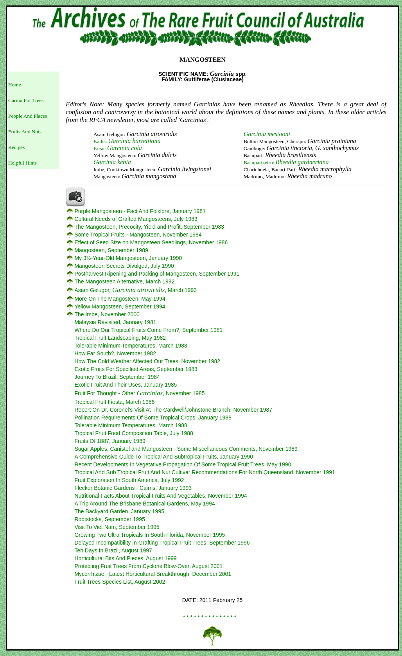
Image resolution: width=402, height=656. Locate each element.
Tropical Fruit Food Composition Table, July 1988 (133, 433)
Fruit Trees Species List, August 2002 (119, 582)
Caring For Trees (25, 100)
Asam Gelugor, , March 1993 (135, 290)
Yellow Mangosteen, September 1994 (119, 306)
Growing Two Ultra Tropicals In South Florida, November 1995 (149, 535)
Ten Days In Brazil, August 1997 (113, 550)
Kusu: (117, 148)
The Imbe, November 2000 (107, 314)
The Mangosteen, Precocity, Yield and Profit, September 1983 (149, 227)
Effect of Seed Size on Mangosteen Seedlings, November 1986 (151, 242)
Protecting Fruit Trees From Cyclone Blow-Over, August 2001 (148, 566)
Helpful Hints (22, 163)
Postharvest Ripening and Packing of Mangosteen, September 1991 (156, 274)
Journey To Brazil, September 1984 (117, 377)
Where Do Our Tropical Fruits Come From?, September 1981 (148, 330)
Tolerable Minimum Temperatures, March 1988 (130, 345)
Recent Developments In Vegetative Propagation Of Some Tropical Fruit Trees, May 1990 (182, 464)
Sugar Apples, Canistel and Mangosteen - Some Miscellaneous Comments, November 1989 (185, 449)
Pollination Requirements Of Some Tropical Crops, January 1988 (153, 417)
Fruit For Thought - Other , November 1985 (139, 393)
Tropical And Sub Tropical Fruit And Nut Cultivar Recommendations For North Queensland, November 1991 (204, 472)
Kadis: (127, 141)
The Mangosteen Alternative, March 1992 (124, 281)
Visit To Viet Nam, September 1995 (116, 527)
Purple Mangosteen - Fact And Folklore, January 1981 (139, 211)
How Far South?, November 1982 (115, 353)
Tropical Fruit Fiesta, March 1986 (114, 402)
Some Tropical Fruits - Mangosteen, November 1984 (137, 234)
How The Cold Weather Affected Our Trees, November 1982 (147, 361)
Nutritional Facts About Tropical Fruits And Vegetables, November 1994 (160, 496)
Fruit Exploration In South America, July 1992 (129, 480)
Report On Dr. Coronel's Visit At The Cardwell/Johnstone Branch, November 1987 (173, 410)
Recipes (16, 147)
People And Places (27, 116)
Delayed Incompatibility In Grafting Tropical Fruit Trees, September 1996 (161, 542)
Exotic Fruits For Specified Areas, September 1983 (135, 369)
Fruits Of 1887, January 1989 (109, 441)
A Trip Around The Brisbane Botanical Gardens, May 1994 (144, 503)
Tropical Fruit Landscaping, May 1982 (120, 338)
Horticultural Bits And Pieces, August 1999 (125, 558)
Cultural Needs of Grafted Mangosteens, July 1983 (135, 219)
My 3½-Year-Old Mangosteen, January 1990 (128, 258)
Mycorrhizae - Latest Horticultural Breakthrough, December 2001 (152, 574)
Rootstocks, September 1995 (109, 519)
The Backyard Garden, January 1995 (119, 511)
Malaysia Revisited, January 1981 (115, 322)
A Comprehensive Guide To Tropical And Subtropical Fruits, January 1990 (163, 456)
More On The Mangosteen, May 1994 (119, 299)
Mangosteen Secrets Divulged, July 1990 (124, 266)
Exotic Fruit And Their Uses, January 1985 (125, 385)
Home (14, 85)
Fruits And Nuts (24, 131)
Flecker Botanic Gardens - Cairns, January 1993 (133, 488)
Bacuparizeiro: (286, 162)
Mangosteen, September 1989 (111, 250)
